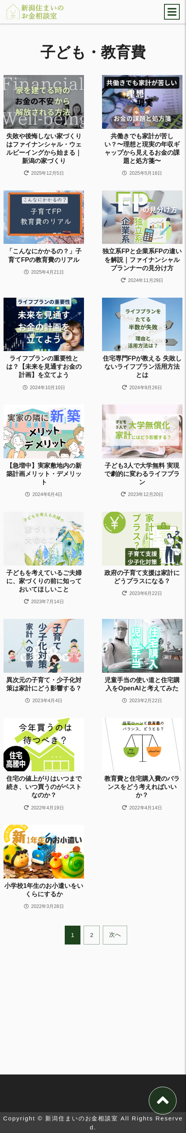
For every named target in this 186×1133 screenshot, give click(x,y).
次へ (115, 1052)
